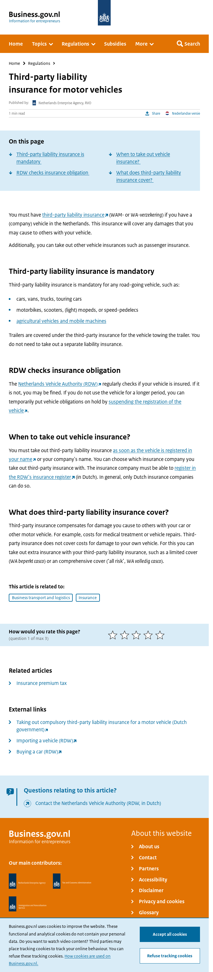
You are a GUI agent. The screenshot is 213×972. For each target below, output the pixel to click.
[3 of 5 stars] (137, 635)
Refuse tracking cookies (169, 955)
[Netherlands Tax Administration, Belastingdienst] (72, 881)
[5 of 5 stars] (161, 635)
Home (14, 63)
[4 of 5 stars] (149, 635)
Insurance (88, 597)
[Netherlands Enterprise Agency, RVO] (27, 881)
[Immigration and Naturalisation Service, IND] (27, 904)
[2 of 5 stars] (126, 635)
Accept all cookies (170, 934)
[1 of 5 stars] (114, 635)
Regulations (39, 63)
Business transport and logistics (41, 597)
